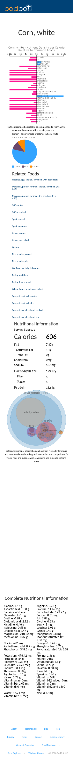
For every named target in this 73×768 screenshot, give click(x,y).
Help (58, 728)
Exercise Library (57, 737)
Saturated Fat (24, 350)
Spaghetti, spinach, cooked (24, 296)
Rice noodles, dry (20, 261)
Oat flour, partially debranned (26, 268)
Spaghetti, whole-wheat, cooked (27, 310)
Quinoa (15, 247)
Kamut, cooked (19, 233)
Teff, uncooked (19, 212)
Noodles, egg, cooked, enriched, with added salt (35, 179)
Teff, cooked (18, 205)
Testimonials (31, 728)
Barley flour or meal (21, 282)
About (14, 728)
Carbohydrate (25, 371)
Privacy (10, 737)
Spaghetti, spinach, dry (23, 303)
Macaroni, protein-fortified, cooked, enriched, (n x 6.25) (36, 187)
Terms (24, 737)
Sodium (19, 365)
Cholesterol (21, 360)
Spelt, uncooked (19, 226)
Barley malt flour (20, 275)
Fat (16, 344)
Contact (38, 737)
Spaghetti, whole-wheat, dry (25, 317)
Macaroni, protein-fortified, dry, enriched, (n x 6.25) (34, 197)
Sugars (21, 381)
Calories (25, 336)
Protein (20, 387)
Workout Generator (25, 745)
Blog (46, 728)
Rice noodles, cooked (22, 254)
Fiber (20, 376)
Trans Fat (22, 355)
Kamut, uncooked (20, 240)
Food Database (49, 745)
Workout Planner (36, 753)
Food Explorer (14, 753)
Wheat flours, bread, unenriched (27, 289)
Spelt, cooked (18, 219)
